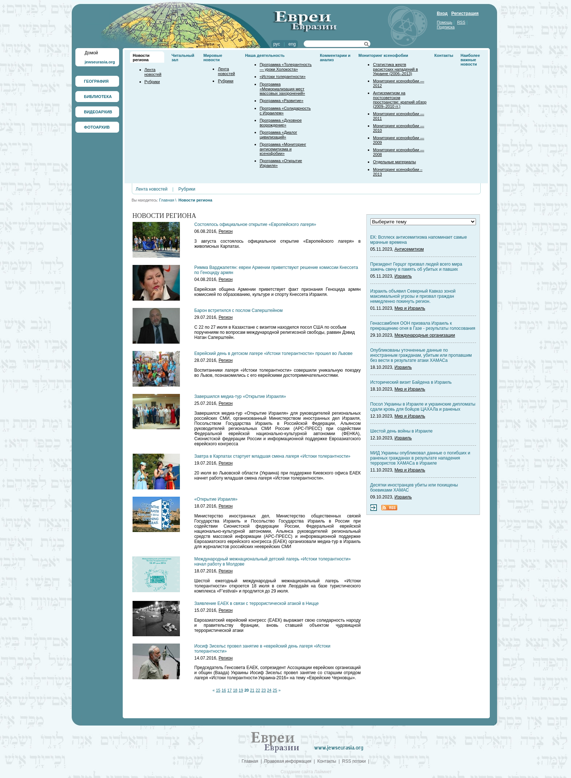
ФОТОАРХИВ (97, 127)
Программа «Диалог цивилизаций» (278, 134)
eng (292, 44)
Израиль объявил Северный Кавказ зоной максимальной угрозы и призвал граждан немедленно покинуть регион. (413, 296)
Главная (166, 200)
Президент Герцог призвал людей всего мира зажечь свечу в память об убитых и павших (416, 267)
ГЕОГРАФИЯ (96, 81)
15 (218, 690)
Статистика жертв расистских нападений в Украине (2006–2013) (395, 69)
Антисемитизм (409, 249)
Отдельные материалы (394, 162)
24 (269, 690)
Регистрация (465, 13)
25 (275, 690)
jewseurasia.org (100, 62)
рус (276, 44)
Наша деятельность (265, 55)
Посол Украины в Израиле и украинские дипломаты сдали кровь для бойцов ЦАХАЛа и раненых (423, 407)
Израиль (402, 276)
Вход (442, 13)
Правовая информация (287, 761)
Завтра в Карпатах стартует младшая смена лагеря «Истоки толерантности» (272, 456)
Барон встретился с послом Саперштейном (238, 310)
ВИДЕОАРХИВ (98, 112)
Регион (225, 231)
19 (241, 690)
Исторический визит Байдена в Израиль (411, 382)
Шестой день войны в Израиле (401, 431)
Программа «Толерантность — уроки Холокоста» (286, 66)
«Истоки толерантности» (283, 76)
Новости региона (141, 57)
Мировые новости (212, 57)
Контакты (443, 55)
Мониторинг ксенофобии (383, 55)
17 (229, 690)
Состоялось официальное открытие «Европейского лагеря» (255, 224)
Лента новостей (153, 72)
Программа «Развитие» (281, 100)
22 (258, 690)
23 (263, 690)
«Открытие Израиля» (216, 499)
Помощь (445, 22)
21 (252, 690)
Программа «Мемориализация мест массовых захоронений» (282, 88)
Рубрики (152, 81)
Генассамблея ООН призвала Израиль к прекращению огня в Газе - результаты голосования (422, 326)
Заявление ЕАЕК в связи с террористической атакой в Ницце (256, 603)
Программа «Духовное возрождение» (281, 122)
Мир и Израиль (409, 308)
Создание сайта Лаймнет (305, 771)
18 (235, 690)
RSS (461, 22)
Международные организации (424, 335)
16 (224, 690)
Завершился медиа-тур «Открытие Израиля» (240, 396)
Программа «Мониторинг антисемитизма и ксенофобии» (283, 149)
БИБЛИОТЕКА (98, 96)
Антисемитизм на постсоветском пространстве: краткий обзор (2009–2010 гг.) (399, 100)
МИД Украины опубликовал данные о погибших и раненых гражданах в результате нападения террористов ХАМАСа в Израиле (420, 458)
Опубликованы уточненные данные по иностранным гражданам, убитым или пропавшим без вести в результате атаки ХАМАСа (421, 355)
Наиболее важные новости (470, 59)
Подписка (446, 27)
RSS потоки (354, 761)
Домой (91, 52)
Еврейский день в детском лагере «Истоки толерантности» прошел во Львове (273, 353)
